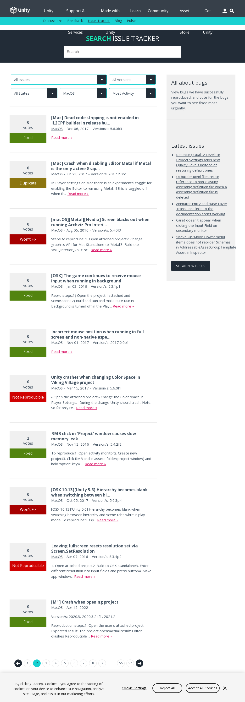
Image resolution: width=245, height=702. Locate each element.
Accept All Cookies (202, 688)
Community (158, 10)
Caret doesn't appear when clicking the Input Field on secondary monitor (198, 225)
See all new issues (190, 266)
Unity (48, 10)
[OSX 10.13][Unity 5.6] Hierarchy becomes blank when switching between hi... (99, 492)
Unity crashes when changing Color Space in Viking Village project (95, 379)
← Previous (18, 663)
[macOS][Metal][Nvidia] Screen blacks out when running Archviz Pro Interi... (100, 222)
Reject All (167, 688)
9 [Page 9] (102, 663)
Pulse (131, 20)
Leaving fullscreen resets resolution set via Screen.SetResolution (94, 548)
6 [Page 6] (74, 663)
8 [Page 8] (93, 663)
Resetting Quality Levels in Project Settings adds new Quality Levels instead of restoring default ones (198, 162)
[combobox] (122, 52)
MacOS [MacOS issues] (57, 128)
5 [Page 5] (65, 663)
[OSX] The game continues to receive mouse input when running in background (96, 278)
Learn (135, 10)
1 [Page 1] (27, 663)
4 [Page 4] (55, 663)
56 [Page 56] (120, 663)
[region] (122, 687)
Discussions (52, 20)
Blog (118, 20)
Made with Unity (110, 12)
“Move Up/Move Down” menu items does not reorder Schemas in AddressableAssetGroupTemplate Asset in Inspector (206, 244)
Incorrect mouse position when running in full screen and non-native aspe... (97, 334)
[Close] (225, 688)
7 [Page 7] (83, 663)
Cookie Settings (134, 688)
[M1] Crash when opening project (84, 602)
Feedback (75, 20)
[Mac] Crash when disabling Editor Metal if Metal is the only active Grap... (101, 166)
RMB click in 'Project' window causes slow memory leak (93, 436)
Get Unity (207, 12)
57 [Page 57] (130, 663)
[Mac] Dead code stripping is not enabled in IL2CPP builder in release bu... (95, 120)
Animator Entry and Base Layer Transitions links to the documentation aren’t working (201, 208)
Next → (139, 663)
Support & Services (75, 12)
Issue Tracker (99, 20)
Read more (60, 137)
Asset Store (184, 12)
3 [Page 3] (46, 663)
